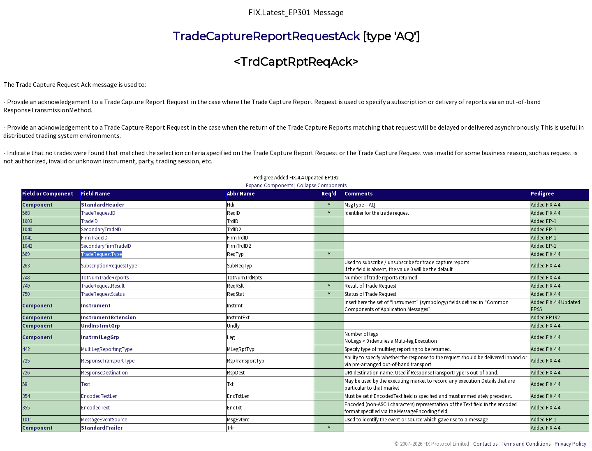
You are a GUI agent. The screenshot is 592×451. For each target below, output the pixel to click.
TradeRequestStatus (103, 294)
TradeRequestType (101, 254)
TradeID (89, 221)
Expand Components (269, 185)
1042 (27, 245)
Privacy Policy (570, 443)
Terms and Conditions (526, 443)
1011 (27, 419)
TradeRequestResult (103, 285)
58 (24, 384)
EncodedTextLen (99, 396)
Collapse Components (322, 185)
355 (26, 407)
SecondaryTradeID (101, 229)
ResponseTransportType (107, 360)
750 (26, 294)
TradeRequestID (98, 212)
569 (26, 254)
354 (26, 396)
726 (26, 372)
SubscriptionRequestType (109, 265)
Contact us (485, 443)
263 (26, 265)
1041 (27, 237)
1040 (27, 229)
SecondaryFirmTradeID (106, 245)
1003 (27, 221)
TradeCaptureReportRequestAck (266, 36)
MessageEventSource (104, 419)
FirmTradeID (94, 237)
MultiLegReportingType (106, 349)
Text (85, 384)
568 (26, 212)
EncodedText (95, 407)
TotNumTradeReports (105, 277)
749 (26, 285)
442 (26, 349)
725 (26, 360)
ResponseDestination (104, 372)
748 (26, 277)
